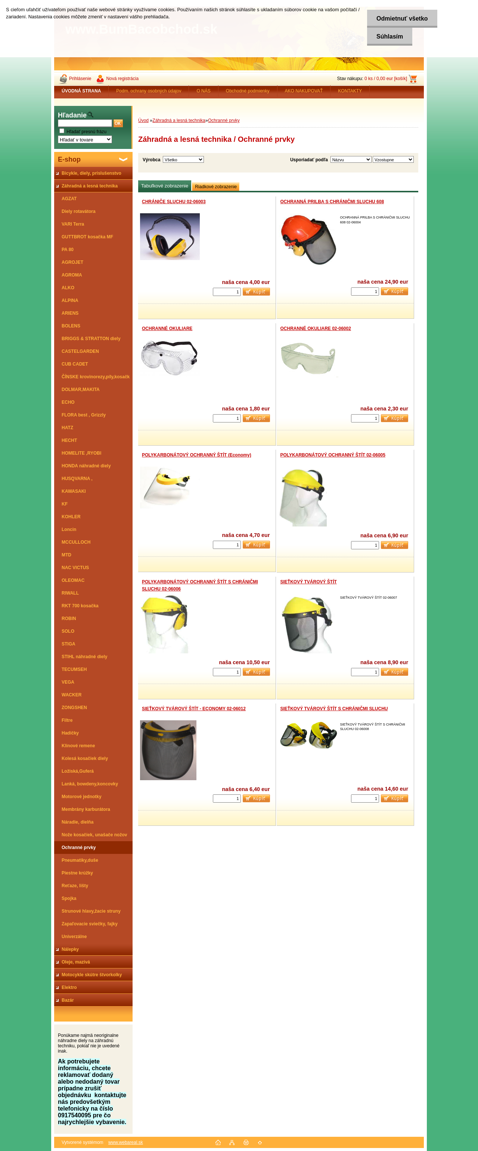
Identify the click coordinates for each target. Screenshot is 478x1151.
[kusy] (227, 292)
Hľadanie (72, 115)
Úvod (143, 120)
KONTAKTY (350, 91)
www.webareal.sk (125, 1142)
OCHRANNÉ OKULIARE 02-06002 (315, 328)
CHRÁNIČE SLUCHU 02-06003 (174, 201)
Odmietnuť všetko (402, 18)
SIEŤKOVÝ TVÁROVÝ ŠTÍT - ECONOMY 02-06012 (194, 708)
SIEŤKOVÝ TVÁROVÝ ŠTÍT (308, 581)
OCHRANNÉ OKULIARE (167, 328)
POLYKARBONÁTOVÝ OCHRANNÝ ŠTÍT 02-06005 (332, 455)
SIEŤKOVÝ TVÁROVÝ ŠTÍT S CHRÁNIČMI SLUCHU (334, 708)
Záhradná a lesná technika (178, 120)
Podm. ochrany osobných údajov (148, 91)
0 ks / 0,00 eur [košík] (385, 78)
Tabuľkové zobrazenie (164, 186)
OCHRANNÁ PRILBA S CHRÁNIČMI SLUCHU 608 (332, 201)
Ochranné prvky (224, 120)
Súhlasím (389, 36)
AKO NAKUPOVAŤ (304, 91)
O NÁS (203, 91)
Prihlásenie (80, 78)
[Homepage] (81, 91)
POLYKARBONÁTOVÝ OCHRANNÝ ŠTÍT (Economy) (196, 455)
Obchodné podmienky (248, 91)
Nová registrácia (122, 78)
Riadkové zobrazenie (216, 186)
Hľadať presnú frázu (86, 131)
